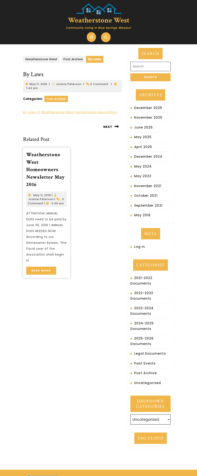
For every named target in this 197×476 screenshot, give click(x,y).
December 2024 (148, 156)
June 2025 (143, 127)
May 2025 (143, 137)
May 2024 (143, 166)
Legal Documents (150, 353)
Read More (43, 269)
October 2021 (146, 195)
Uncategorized (147, 383)
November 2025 (148, 117)
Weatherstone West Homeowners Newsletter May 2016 (45, 169)
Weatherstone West (98, 20)
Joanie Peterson (69, 84)
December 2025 (148, 108)
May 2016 (142, 215)
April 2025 (143, 147)
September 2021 (148, 205)
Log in (139, 246)
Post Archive (73, 59)
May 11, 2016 (38, 84)
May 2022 (142, 176)
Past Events (145, 363)
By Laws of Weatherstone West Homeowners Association (70, 112)
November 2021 (147, 186)
